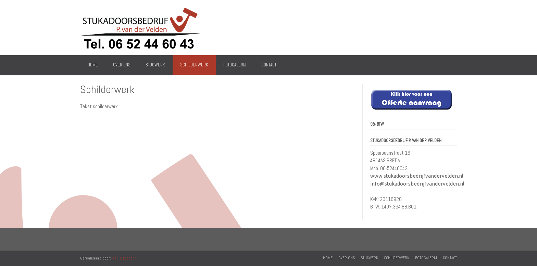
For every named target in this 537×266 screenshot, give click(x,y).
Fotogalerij (234, 65)
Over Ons (121, 65)
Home (93, 65)
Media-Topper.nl (125, 258)
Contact (268, 65)
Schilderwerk (194, 65)
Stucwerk (155, 65)
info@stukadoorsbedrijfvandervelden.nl (417, 184)
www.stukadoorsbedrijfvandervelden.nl (416, 176)
